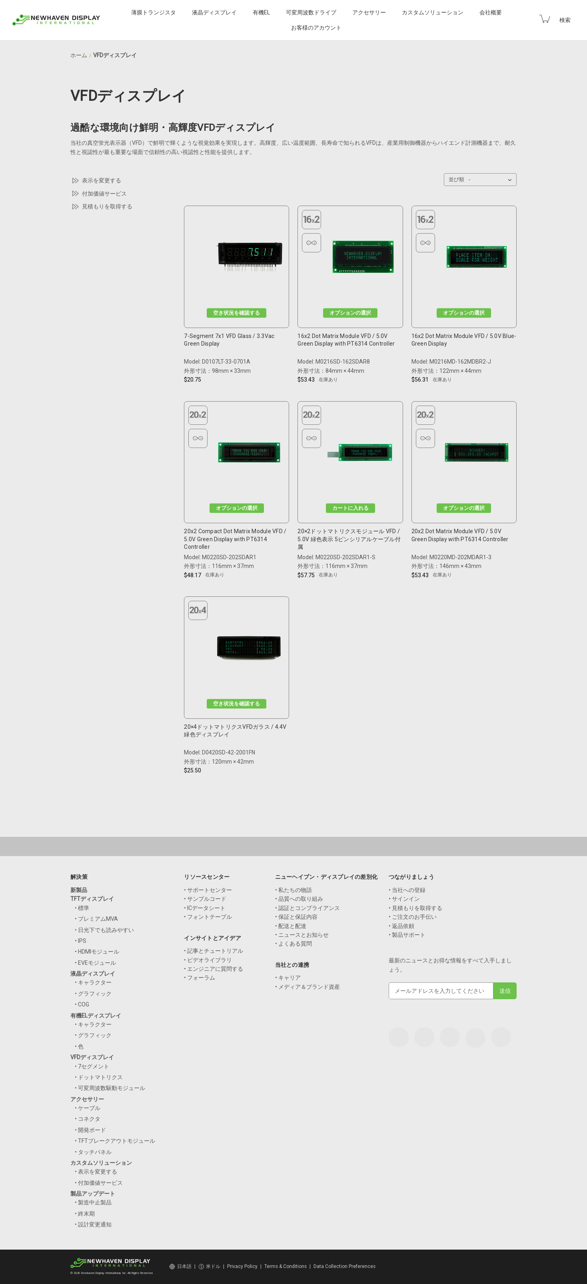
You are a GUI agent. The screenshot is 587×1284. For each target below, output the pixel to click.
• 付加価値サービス (99, 1183)
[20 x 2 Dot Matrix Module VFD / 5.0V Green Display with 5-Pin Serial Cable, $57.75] (363, 455)
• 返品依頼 (401, 926)
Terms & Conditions (285, 1266)
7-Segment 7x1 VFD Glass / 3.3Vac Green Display (229, 340)
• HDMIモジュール (97, 951)
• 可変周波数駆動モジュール (110, 1088)
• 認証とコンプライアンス (307, 908)
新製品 (78, 890)
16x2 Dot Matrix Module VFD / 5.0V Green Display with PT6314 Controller (346, 340)
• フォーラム (199, 977)
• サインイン (404, 899)
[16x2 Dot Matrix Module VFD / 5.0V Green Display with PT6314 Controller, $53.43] (363, 259)
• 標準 (82, 908)
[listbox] (491, 180)
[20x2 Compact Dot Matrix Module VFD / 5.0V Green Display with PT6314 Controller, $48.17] (249, 455)
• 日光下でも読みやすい (104, 930)
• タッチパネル (93, 1152)
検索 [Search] (565, 20)
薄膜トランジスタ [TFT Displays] (153, 12)
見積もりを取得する (107, 206)
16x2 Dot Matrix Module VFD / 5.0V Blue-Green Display (464, 340)
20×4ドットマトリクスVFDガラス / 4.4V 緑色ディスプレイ (235, 731)
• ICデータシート (205, 908)
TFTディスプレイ (92, 899)
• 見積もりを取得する (415, 908)
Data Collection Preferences (344, 1266)
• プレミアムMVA (96, 919)
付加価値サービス (104, 193)
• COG (82, 1004)
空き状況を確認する (236, 313)
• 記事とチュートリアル (213, 951)
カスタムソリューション (101, 1163)
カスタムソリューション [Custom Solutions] (432, 12)
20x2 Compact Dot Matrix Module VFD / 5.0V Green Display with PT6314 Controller (235, 539)
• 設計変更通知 (93, 1224)
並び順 (456, 179)
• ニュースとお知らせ (302, 935)
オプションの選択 (350, 313)
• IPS (80, 941)
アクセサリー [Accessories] (369, 12)
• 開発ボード (90, 1130)
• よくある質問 (293, 943)
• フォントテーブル (208, 917)
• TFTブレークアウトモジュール (115, 1141)
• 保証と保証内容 (296, 917)
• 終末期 (85, 1213)
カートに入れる (350, 508)
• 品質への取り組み (299, 899)
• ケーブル (87, 1108)
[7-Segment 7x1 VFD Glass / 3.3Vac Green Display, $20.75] (249, 259)
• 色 (79, 1046)
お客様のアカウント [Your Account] (316, 27)
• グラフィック (93, 993)
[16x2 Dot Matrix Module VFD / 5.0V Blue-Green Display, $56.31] (476, 259)
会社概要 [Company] (490, 12)
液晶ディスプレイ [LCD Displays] (214, 12)
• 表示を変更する (96, 1171)
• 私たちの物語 (293, 890)
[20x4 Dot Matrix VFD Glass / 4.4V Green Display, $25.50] (249, 650)
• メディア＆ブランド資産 (307, 987)
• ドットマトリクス (99, 1077)
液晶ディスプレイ (92, 973)
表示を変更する (101, 180)
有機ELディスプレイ (95, 1015)
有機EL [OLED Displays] (261, 12)
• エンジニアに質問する (213, 969)
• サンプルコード (205, 899)
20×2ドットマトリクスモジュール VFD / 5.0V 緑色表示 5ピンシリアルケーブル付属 (349, 539)
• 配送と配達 (290, 926)
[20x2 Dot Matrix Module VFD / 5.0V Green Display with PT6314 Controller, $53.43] (476, 455)
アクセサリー (87, 1099)
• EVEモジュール (95, 963)
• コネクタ (87, 1119)
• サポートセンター (208, 890)
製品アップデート (92, 1193)
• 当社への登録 (407, 890)
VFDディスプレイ (92, 1057)
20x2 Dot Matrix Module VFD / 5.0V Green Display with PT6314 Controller (460, 535)
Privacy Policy (242, 1266)
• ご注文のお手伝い (413, 917)
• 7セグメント (92, 1066)
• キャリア (288, 977)
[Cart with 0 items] (544, 18)
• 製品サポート (407, 935)
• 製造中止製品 (93, 1202)
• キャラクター (93, 982)
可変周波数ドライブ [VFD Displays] (311, 12)
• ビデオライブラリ (208, 960)
